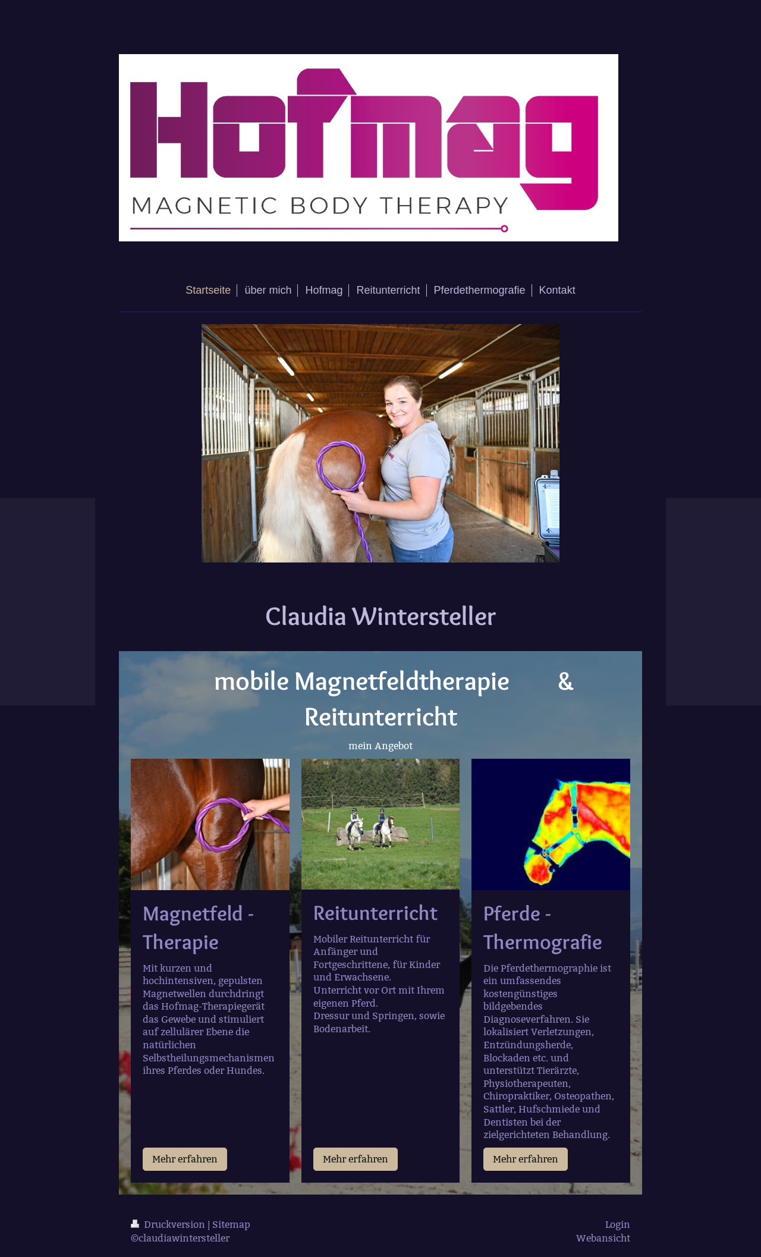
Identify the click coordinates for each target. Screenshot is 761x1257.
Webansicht (603, 1238)
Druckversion (169, 1224)
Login (617, 1224)
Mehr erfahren (185, 1159)
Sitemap (231, 1224)
